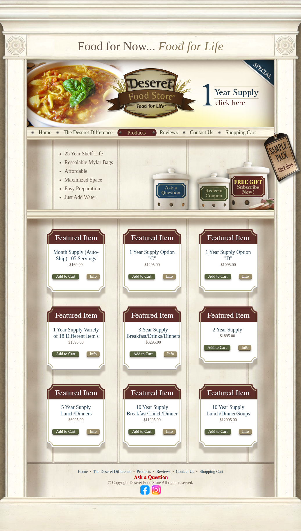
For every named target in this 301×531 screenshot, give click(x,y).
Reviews (169, 132)
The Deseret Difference (88, 132)
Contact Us (202, 132)
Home (45, 132)
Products (137, 133)
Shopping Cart (240, 132)
